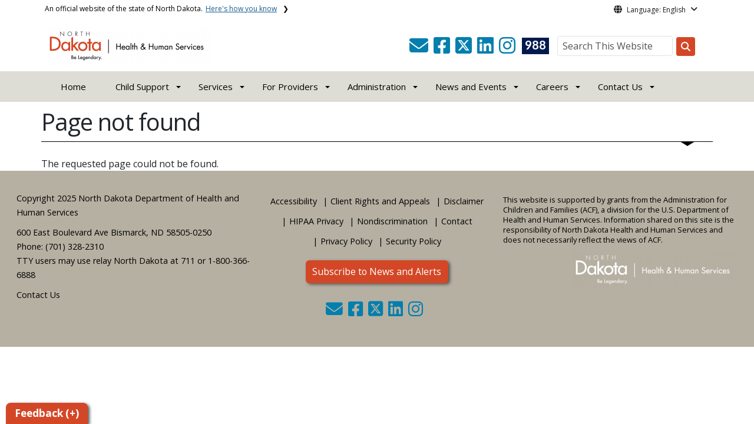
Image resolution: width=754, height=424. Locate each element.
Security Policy (413, 241)
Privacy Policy (346, 241)
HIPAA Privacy (316, 221)
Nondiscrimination (392, 221)
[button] (420, 48)
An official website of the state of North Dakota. (161, 9)
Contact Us (38, 294)
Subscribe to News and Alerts (376, 271)
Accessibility (293, 201)
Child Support (142, 86)
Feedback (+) (47, 413)
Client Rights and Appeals (380, 201)
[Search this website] (685, 46)
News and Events (471, 86)
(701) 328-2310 (74, 246)
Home (73, 86)
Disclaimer (464, 201)
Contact (456, 221)
